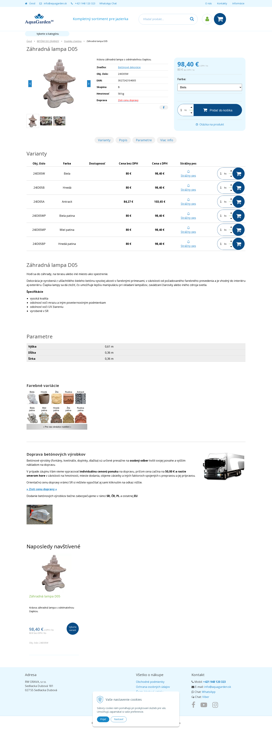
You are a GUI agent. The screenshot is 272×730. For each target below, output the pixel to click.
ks (186, 110)
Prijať (103, 719)
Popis (123, 140)
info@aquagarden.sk (55, 3)
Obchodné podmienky (150, 682)
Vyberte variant (72, 629)
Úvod (32, 3)
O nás (208, 3)
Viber (205, 697)
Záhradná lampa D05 (44, 596)
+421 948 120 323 (85, 3)
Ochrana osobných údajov (153, 687)
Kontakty (222, 3)
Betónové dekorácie (129, 67)
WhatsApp (208, 692)
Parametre (144, 140)
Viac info (166, 140)
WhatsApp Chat (108, 3)
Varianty (104, 140)
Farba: (181, 79)
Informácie (238, 3)
